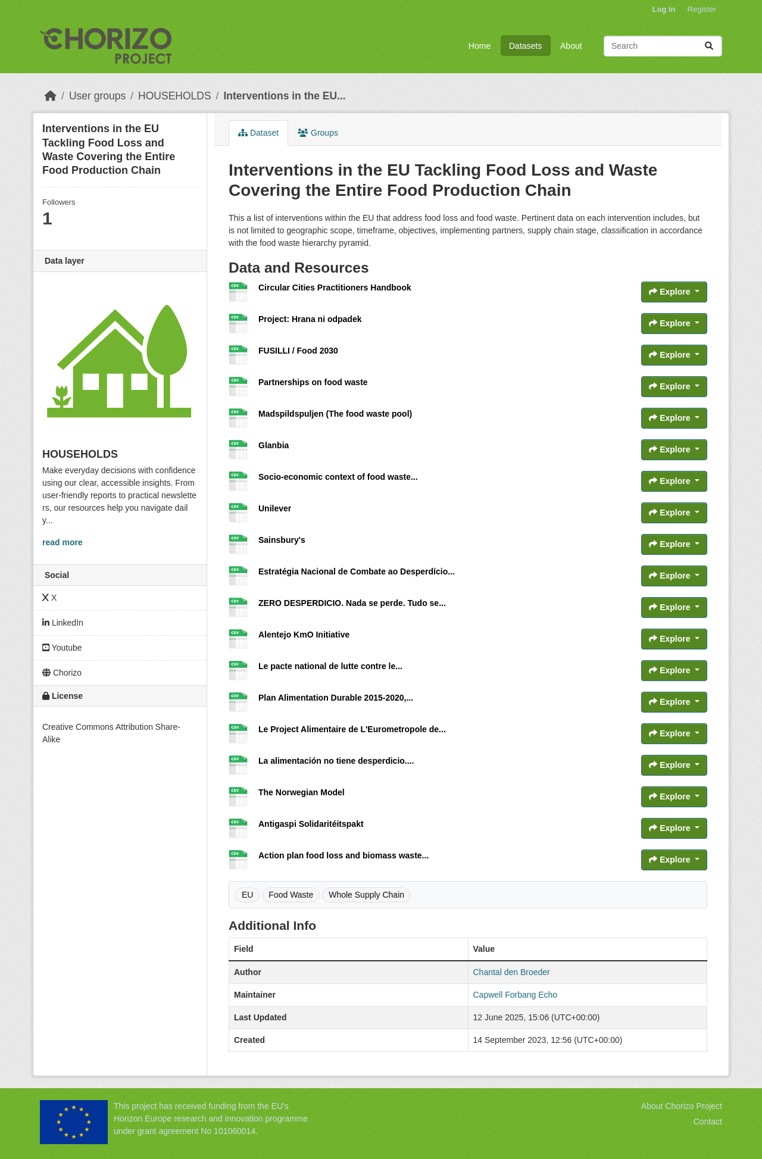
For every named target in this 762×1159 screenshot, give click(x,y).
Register (702, 9)
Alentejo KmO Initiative (303, 634)
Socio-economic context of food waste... (338, 477)
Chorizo (62, 672)
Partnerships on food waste (313, 382)
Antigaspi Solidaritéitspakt (311, 824)
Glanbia (273, 445)
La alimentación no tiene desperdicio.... (336, 761)
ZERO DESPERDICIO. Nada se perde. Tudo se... (352, 603)
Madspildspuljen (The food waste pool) (335, 413)
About (571, 46)
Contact (708, 1121)
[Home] (51, 96)
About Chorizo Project (681, 1106)
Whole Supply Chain (366, 894)
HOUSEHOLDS (174, 96)
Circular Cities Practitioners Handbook (334, 287)
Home (480, 46)
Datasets (525, 46)
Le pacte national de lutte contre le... (330, 666)
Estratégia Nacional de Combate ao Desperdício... (356, 571)
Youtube (62, 647)
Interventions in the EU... (284, 96)
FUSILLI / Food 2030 (298, 350)
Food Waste (290, 894)
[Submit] (709, 46)
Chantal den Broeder (511, 972)
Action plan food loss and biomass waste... (343, 855)
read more (62, 542)
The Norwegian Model (301, 792)
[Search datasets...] (663, 46)
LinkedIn (62, 622)
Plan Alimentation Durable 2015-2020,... (335, 697)
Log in (664, 9)
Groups (318, 133)
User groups (97, 96)
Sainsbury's (281, 540)
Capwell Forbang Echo (515, 994)
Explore (670, 291)
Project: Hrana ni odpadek (309, 319)
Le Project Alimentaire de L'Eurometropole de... (352, 729)
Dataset (258, 133)
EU (247, 894)
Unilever (274, 508)
